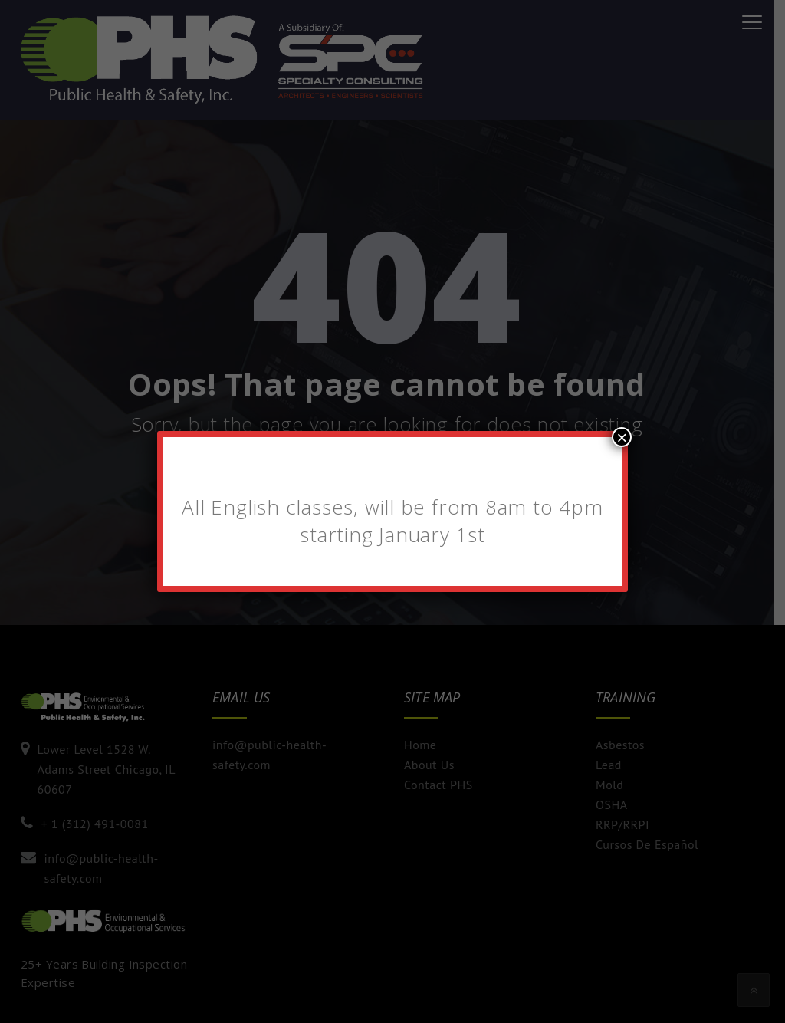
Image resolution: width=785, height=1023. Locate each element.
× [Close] (621, 437)
